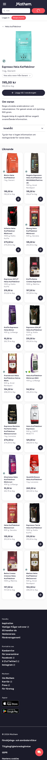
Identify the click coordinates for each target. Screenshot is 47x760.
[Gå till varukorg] (38, 10)
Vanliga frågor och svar (15, 627)
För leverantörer (10, 654)
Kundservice (8, 650)
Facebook (8, 658)
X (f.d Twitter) (10, 661)
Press (6, 685)
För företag (8, 689)
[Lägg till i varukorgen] (18, 199)
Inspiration (7, 623)
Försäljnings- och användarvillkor (19, 740)
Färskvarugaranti (11, 637)
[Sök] (4, 10)
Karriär (7, 681)
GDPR (4, 752)
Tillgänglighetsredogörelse (16, 746)
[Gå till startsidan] (23, 4)
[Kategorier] (4, 4)
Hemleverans (8, 634)
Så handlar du (9, 630)
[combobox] (17, 10)
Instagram (8, 665)
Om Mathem (8, 678)
